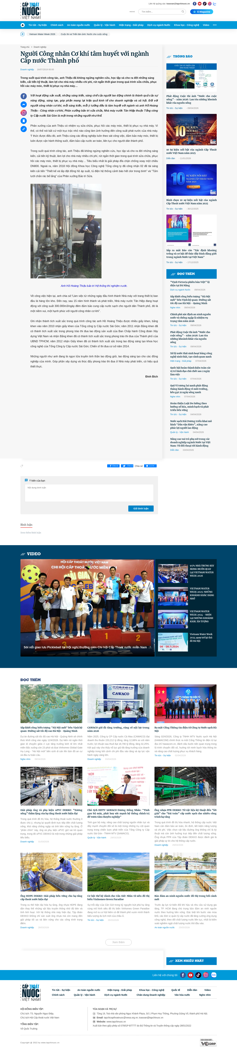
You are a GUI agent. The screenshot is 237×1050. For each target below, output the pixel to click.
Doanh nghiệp (39, 47)
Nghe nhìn (175, 307)
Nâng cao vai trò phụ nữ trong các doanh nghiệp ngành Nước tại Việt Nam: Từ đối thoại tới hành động (190, 442)
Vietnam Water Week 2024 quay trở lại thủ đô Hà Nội (201, 637)
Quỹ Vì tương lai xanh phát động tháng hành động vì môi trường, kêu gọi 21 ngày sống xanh (189, 389)
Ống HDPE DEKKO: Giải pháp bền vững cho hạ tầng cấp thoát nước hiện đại (51, 897)
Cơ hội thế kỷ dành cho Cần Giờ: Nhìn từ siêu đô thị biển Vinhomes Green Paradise (118, 897)
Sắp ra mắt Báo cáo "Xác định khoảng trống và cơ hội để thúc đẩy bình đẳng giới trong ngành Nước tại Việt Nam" (191, 254)
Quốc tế (175, 990)
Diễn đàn (170, 158)
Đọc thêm (183, 274)
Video (206, 25)
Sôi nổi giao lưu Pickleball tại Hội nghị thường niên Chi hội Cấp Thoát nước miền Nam (85, 647)
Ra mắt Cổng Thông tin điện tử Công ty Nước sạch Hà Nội (185, 729)
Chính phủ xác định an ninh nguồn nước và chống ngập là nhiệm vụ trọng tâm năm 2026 (190, 318)
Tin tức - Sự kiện (38, 25)
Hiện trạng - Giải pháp (131, 25)
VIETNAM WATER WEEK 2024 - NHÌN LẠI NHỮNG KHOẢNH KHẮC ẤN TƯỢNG (201, 616)
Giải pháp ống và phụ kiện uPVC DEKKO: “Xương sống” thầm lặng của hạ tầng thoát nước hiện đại (51, 812)
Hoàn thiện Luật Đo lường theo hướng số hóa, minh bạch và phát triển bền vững (189, 407)
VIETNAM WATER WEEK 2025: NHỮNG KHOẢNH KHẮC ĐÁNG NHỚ (202, 593)
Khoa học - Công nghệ (186, 25)
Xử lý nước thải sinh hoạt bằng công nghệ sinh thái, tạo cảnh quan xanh (191, 355)
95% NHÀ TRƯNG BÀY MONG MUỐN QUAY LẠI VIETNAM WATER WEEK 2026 (202, 570)
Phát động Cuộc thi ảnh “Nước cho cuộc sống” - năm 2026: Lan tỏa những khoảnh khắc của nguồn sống (191, 99)
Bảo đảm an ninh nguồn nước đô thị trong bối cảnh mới (185, 897)
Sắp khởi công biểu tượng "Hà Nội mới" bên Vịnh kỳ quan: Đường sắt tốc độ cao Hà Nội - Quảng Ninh (190, 300)
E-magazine (201, 11)
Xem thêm (118, 942)
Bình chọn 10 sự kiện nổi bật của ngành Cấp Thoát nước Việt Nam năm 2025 (191, 202)
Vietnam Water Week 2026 (42, 34)
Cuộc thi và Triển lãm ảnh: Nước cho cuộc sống (84, 34)
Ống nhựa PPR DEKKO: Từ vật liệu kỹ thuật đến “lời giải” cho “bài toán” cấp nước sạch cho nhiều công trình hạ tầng (185, 813)
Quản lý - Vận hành (104, 25)
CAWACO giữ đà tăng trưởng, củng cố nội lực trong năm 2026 (118, 729)
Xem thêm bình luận (30, 532)
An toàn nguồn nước (78, 25)
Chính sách (57, 25)
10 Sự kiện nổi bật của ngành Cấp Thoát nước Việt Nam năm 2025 (191, 151)
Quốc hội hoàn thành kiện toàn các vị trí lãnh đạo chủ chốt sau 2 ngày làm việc (190, 371)
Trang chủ (25, 47)
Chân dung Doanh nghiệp (151, 995)
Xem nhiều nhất (186, 961)
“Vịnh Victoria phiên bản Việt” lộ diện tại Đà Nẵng (190, 284)
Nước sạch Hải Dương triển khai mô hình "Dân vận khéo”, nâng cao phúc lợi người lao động (191, 424)
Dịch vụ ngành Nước (158, 25)
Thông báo (179, 56)
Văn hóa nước (182, 995)
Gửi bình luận (140, 508)
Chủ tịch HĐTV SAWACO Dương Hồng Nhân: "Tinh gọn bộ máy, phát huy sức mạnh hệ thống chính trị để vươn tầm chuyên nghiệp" (118, 813)
